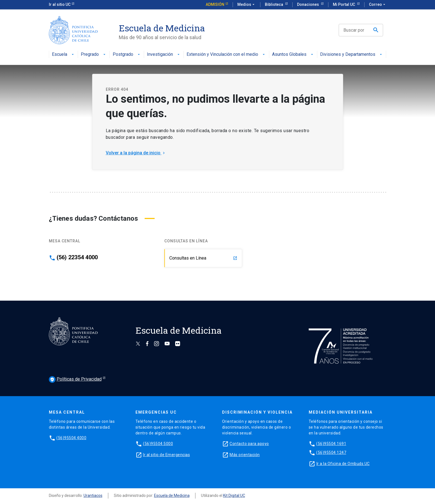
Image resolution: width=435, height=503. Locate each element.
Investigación (164, 54)
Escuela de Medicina (172, 495)
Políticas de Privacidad (75, 379)
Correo (377, 4)
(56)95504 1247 (331, 452)
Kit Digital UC (234, 495)
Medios (246, 4)
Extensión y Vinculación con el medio (226, 54)
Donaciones (308, 4)
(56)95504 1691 (331, 443)
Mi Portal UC (344, 4)
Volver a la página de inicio (136, 152)
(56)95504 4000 (71, 438)
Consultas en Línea (203, 258)
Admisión (215, 4)
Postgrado (127, 54)
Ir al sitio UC (60, 4)
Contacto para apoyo (249, 443)
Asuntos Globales (293, 54)
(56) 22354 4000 (77, 257)
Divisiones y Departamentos (351, 54)
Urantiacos (93, 495)
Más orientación (245, 454)
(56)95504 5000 (158, 443)
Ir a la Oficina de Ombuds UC (343, 463)
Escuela (63, 54)
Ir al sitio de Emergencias (166, 454)
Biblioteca (274, 4)
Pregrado (94, 54)
